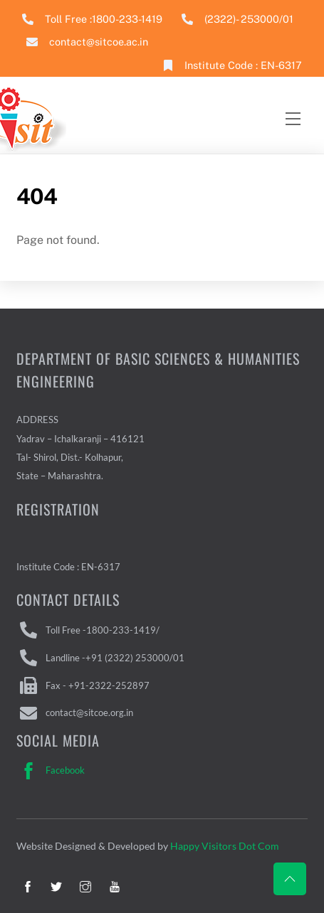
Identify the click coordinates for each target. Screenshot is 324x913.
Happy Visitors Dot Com (224, 846)
